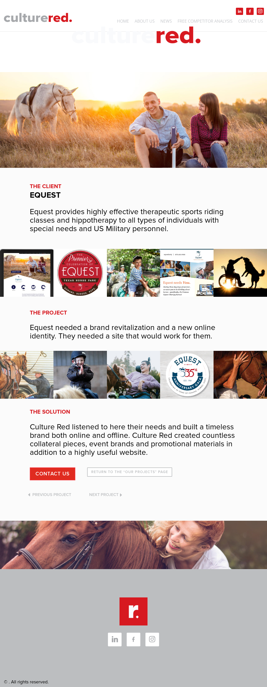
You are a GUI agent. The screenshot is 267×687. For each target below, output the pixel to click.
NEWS (166, 21)
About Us (145, 21)
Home (123, 21)
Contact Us (250, 21)
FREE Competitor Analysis (205, 21)
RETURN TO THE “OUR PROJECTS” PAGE (129, 472)
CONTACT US (52, 474)
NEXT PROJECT (103, 494)
